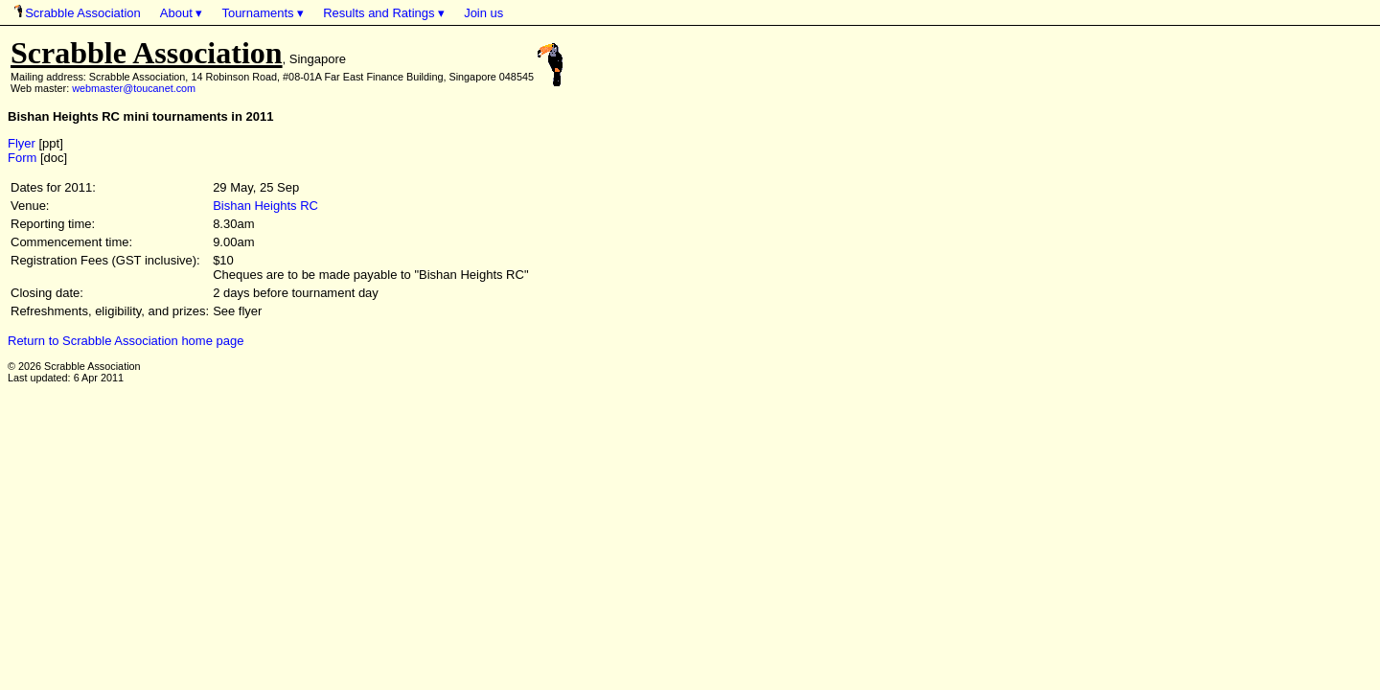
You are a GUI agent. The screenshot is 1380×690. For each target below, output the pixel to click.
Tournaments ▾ (262, 13)
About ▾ (181, 13)
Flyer (21, 143)
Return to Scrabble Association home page (125, 341)
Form (22, 157)
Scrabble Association (77, 12)
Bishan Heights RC (265, 205)
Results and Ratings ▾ (384, 13)
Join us (483, 13)
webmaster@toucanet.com (134, 88)
